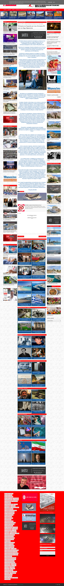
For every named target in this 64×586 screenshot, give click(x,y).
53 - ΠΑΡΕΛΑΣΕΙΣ (7, 565)
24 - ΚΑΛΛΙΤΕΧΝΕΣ (8, 528)
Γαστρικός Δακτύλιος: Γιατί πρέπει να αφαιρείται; (10, 264)
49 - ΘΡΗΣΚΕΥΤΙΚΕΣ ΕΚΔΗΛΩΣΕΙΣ (10, 559)
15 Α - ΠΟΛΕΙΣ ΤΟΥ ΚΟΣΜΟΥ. (9, 513)
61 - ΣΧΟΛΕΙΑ (12, 568)
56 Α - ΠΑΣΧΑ (13, 565)
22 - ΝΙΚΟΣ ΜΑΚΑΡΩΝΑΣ (9, 525)
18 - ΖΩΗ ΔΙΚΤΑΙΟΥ (8, 519)
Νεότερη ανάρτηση (20, 236)
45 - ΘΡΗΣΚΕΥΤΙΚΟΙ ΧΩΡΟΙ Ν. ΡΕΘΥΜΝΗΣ (11, 553)
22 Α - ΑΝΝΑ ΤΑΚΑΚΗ (8, 527)
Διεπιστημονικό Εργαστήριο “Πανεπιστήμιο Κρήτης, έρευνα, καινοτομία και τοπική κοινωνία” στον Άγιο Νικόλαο (10, 100)
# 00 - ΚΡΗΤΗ (22, 191)
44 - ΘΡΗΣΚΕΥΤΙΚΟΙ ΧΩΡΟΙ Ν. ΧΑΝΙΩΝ (11, 551)
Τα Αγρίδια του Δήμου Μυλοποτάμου (52, 173)
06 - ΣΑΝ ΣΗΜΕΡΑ (7, 502)
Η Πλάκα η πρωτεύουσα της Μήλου (52, 273)
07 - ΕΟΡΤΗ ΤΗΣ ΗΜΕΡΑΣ (9, 504)
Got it (54, 2)
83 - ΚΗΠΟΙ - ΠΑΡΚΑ (8, 577)
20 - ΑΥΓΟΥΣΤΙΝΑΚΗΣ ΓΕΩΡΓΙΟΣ (10, 522)
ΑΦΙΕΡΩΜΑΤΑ (40, 9)
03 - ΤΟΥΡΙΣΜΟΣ (15, 499)
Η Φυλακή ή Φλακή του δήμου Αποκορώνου (53, 213)
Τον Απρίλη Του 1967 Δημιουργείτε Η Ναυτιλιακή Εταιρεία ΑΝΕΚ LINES (13, 17)
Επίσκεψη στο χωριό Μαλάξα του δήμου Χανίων (4, 17)
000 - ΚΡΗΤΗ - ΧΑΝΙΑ (8, 498)
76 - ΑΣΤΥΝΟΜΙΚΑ (8, 571)
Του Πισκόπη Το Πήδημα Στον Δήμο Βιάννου (40, 17)
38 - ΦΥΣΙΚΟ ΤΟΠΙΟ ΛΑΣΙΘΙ (9, 539)
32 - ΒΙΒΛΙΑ (7, 533)
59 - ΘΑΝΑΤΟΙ (7, 568)
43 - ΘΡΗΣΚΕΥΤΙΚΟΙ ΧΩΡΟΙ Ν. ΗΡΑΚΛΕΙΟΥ (11, 550)
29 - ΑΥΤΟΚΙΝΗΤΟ (8, 530)
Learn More (50, 2)
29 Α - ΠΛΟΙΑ (14, 530)
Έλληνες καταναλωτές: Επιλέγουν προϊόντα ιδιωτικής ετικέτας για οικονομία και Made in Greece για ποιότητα (9, 137)
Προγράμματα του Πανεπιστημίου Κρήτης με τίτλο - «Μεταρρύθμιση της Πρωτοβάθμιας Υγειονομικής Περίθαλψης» (9, 219)
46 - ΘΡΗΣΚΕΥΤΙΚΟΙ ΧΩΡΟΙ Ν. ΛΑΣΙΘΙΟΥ (11, 554)
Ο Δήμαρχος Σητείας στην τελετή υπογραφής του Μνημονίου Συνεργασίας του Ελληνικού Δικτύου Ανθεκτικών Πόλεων (9, 76)
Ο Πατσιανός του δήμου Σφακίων (51, 183)
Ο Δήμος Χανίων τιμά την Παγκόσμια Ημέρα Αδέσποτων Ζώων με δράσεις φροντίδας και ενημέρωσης (58, 17)
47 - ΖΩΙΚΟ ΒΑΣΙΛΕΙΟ (8, 556)
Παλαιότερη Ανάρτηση (42, 236)
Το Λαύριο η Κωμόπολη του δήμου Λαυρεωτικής (54, 264)
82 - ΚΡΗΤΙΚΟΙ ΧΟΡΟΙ (8, 576)
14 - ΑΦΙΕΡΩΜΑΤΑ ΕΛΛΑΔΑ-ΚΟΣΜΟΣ (10, 510)
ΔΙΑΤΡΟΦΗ (49, 286)
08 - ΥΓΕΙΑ (15, 504)
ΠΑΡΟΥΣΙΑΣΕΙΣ (33, 9)
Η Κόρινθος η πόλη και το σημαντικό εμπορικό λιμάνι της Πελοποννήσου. (54, 255)
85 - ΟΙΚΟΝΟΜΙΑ (7, 579)
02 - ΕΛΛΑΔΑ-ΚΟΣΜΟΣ (8, 499)
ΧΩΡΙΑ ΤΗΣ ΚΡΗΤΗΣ (23, 9)
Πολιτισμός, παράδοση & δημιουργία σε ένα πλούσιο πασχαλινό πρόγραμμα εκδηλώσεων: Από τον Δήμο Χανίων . (9, 88)
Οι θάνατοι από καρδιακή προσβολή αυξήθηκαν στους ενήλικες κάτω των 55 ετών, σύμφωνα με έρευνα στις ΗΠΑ (10, 254)
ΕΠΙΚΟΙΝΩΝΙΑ (54, 9)
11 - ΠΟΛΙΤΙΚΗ (7, 507)
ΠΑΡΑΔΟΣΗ (45, 9)
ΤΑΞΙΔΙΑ (49, 9)
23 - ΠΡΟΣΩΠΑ (15, 527)
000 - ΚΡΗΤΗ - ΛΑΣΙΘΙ (8, 495)
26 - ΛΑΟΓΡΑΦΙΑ (14, 528)
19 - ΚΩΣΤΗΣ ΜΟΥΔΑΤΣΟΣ (9, 521)
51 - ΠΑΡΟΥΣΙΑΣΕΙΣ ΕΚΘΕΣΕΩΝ (10, 562)
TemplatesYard (11, 584)
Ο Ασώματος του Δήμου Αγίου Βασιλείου (52, 193)
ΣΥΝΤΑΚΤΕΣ (18, 9)
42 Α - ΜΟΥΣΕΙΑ (7, 548)
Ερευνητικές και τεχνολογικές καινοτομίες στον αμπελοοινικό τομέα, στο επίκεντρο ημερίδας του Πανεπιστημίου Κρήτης (10, 196)
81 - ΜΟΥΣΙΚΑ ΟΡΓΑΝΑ (8, 574)
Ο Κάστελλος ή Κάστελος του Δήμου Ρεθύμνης (53, 203)
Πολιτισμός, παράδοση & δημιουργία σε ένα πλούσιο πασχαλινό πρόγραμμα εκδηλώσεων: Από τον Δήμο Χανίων (49, 18)
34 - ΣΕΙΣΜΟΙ (17, 533)
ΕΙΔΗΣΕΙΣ (9, 9)
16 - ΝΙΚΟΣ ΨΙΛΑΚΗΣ (8, 516)
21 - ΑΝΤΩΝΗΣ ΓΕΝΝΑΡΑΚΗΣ (9, 524)
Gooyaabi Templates (20, 584)
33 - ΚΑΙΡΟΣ (11, 533)
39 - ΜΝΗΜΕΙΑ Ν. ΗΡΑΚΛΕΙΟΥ (9, 542)
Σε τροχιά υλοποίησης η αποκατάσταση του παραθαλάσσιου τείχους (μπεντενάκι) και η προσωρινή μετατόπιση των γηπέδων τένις (9, 112)
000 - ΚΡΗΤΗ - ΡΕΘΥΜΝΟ (9, 496)
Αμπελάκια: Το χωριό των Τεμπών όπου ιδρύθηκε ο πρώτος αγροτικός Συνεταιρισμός (30, 17)
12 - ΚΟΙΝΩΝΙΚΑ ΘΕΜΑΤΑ (15, 507)
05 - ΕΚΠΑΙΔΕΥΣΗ (14, 501)
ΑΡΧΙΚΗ (5, 9)
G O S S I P (58, 286)
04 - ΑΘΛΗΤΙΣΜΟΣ (8, 501)
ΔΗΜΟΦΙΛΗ (54, 286)
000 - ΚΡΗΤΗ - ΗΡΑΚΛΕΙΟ (9, 493)
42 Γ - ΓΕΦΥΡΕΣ (13, 548)
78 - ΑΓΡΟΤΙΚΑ (14, 571)
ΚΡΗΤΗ (29, 9)
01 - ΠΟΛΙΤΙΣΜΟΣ (15, 498)
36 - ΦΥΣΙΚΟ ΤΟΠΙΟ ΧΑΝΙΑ (9, 536)
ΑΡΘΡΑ (13, 9)
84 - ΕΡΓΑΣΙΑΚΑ (14, 577)
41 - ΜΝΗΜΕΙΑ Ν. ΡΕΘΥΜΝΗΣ (9, 545)
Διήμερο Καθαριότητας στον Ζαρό (22, 17)
